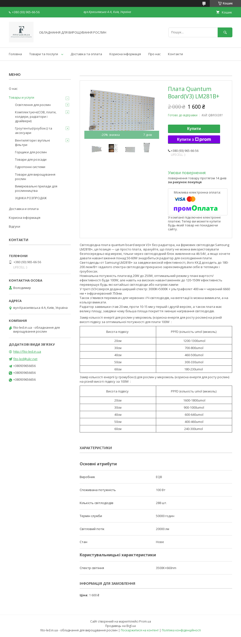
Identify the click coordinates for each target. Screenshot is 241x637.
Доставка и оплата (24, 209)
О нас (13, 88)
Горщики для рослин (31, 152)
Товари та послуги (43, 54)
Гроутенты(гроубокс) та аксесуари (33, 130)
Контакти (175, 54)
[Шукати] (225, 32)
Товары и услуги (21, 97)
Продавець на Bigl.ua (120, 626)
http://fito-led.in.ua (27, 351)
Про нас (154, 54)
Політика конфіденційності (181, 630)
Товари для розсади (30, 159)
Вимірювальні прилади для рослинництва (36, 188)
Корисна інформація (125, 54)
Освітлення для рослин (33, 105)
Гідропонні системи (30, 167)
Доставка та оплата (86, 54)
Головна (15, 54)
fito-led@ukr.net (25, 359)
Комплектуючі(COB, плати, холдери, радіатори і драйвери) (35, 116)
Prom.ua (145, 621)
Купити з (194, 139)
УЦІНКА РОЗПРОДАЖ (31, 198)
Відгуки (14, 226)
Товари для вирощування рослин (35, 176)
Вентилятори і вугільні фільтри (32, 142)
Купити (194, 129)
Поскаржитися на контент (140, 630)
